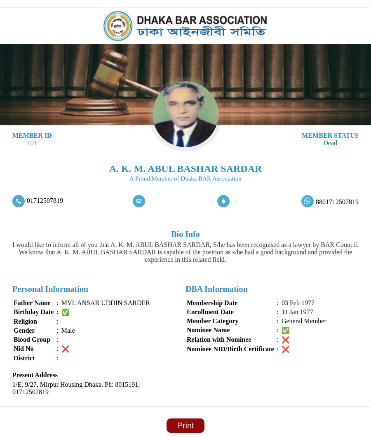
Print (185, 425)
